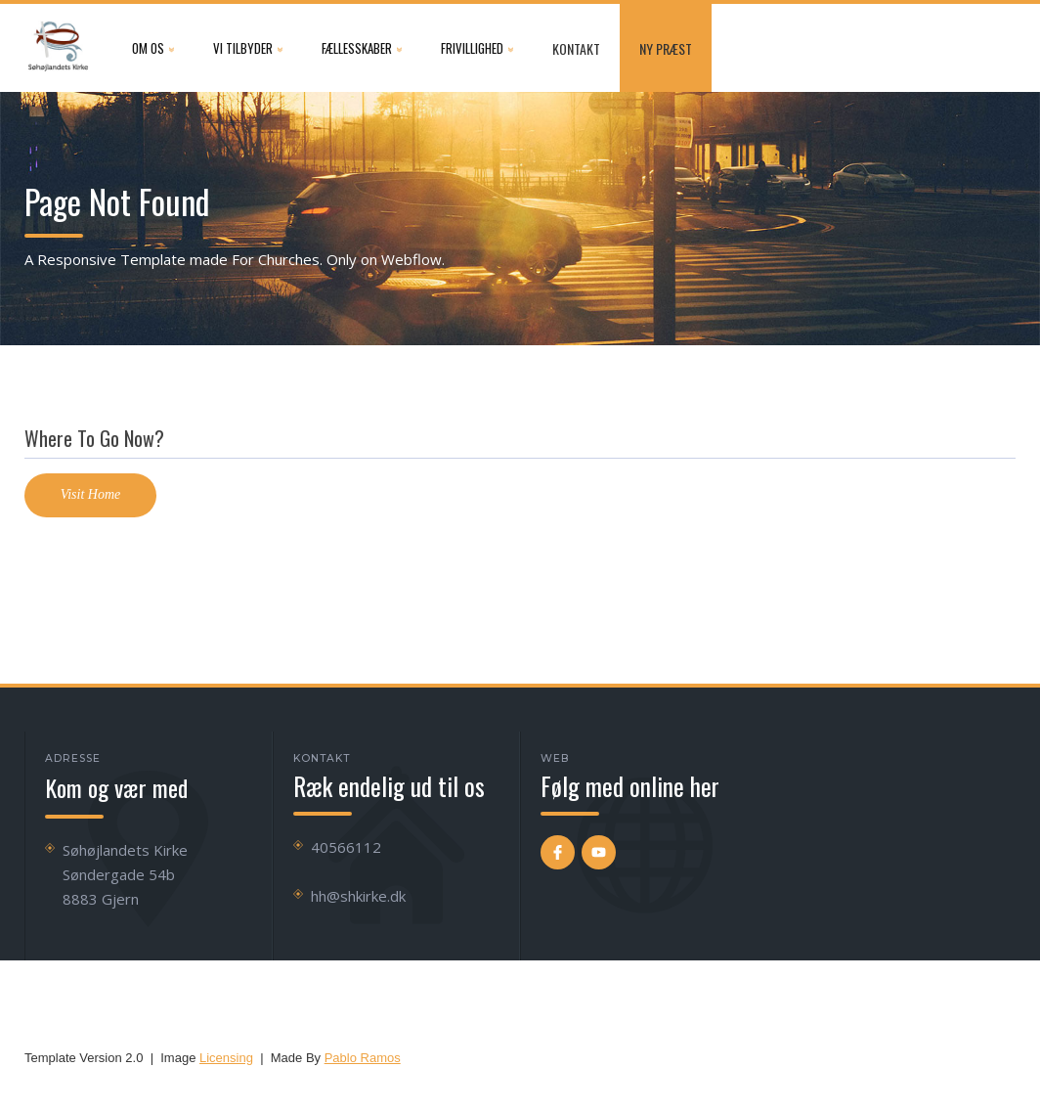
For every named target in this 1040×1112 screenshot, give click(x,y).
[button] (153, 48)
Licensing (226, 1057)
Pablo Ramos (363, 1057)
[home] (58, 48)
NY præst (665, 48)
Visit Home (91, 494)
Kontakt (576, 48)
